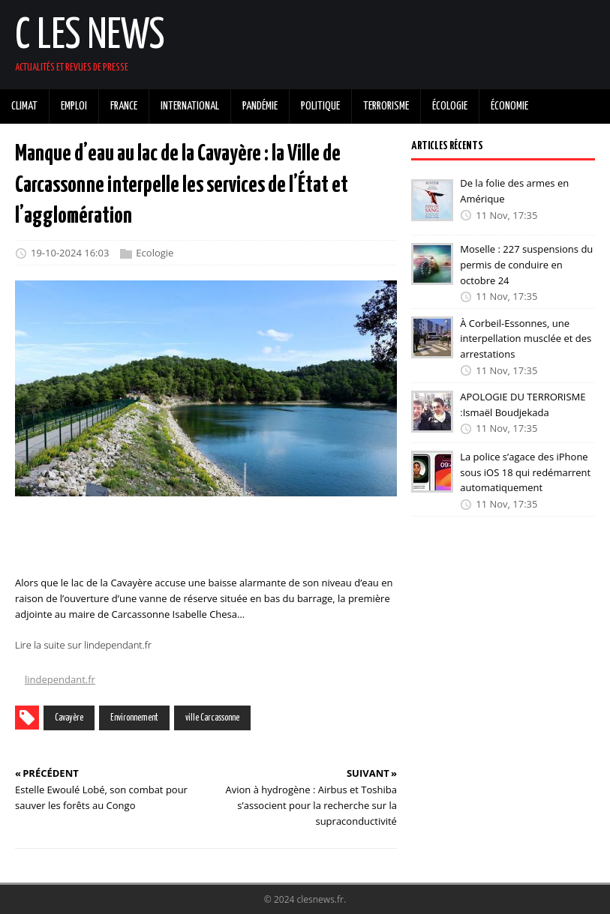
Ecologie (154, 252)
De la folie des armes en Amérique (514, 190)
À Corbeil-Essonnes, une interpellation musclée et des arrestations (525, 338)
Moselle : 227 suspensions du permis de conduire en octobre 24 (526, 264)
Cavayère (69, 718)
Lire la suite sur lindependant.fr (83, 645)
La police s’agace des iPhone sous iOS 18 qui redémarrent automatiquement (525, 472)
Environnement (134, 718)
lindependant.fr (60, 679)
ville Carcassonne (212, 718)
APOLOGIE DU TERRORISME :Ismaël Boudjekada (522, 404)
